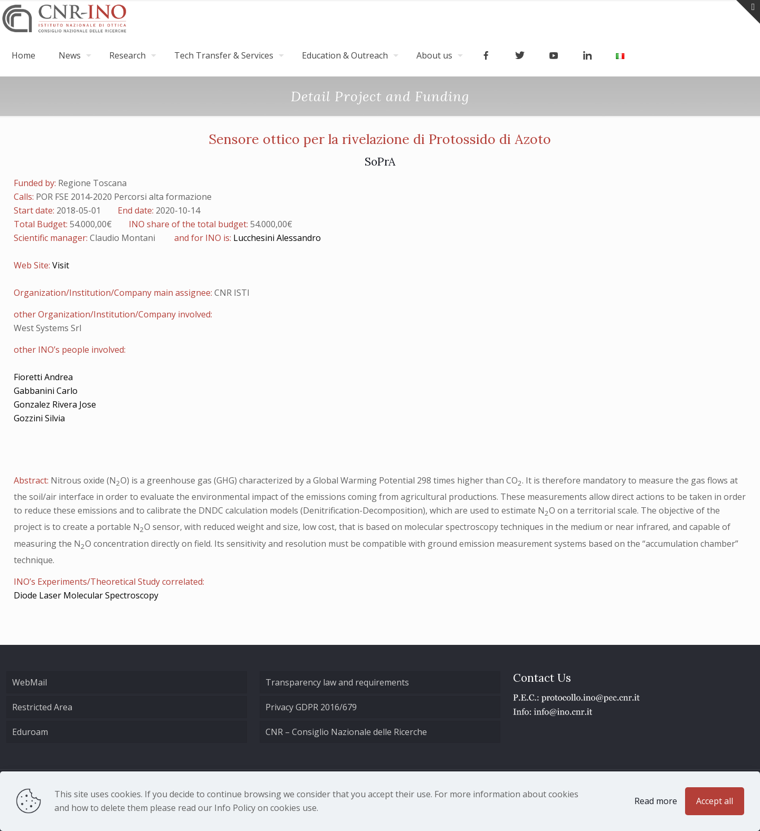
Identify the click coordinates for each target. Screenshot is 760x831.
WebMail (29, 682)
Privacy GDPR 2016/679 (311, 707)
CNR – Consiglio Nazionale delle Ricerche (346, 732)
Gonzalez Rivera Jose (55, 404)
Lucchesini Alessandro (277, 238)
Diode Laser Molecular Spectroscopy (86, 595)
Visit (60, 265)
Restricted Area (42, 707)
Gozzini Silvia (39, 418)
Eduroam (30, 732)
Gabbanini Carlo (46, 391)
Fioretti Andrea (43, 377)
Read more (655, 801)
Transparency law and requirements (337, 682)
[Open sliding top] (748, 12)
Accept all (714, 801)
